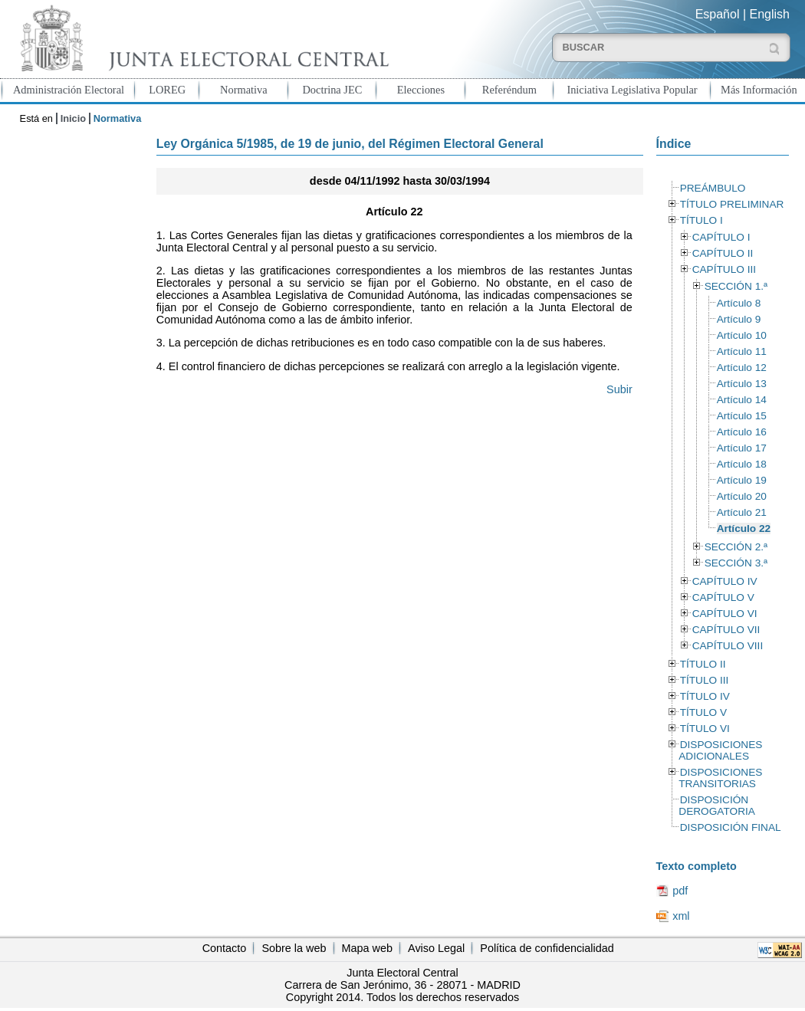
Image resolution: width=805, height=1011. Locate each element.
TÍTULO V (703, 712)
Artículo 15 (742, 416)
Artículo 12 (742, 367)
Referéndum (509, 90)
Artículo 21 (742, 512)
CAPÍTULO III (724, 269)
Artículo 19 (742, 480)
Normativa (244, 90)
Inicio (73, 118)
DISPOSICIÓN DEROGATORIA (716, 805)
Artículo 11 (742, 351)
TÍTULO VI (705, 728)
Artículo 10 (742, 335)
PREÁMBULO (713, 188)
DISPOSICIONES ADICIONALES (720, 750)
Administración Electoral (68, 90)
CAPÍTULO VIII (728, 646)
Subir (619, 389)
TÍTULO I (701, 220)
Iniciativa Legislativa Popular (632, 90)
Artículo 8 (739, 303)
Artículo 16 (742, 432)
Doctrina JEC (332, 90)
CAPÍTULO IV (724, 581)
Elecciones (421, 90)
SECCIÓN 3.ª (736, 563)
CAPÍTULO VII (726, 629)
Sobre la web (293, 948)
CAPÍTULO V (723, 597)
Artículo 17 (742, 448)
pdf (680, 891)
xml (680, 916)
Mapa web (367, 948)
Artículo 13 (742, 383)
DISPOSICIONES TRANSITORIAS (720, 777)
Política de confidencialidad (546, 948)
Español (717, 14)
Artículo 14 (742, 399)
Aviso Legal (436, 948)
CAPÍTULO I (721, 237)
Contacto (224, 948)
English (770, 14)
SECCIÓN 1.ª (736, 286)
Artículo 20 (742, 496)
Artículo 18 (742, 464)
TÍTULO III (704, 680)
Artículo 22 (744, 528)
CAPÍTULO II (723, 253)
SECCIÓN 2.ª (736, 547)
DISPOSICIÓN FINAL (730, 827)
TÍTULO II (703, 664)
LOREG (167, 90)
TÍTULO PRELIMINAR (732, 204)
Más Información (759, 90)
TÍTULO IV (705, 696)
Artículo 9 (739, 319)
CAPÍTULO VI (724, 613)
